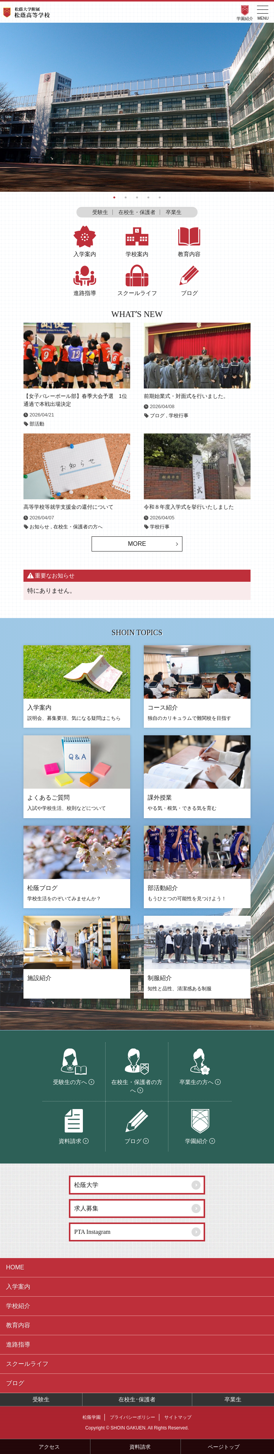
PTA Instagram (92, 1232)
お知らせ (39, 527)
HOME (15, 1267)
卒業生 (174, 212)
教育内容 (18, 1325)
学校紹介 (18, 1306)
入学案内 (18, 1286)
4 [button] (148, 197)
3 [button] (137, 197)
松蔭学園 (92, 1417)
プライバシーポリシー (132, 1417)
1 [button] (114, 197)
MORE (137, 544)
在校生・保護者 (137, 212)
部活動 (37, 424)
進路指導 (18, 1344)
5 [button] (159, 197)
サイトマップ (177, 1417)
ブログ (157, 415)
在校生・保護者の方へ (78, 527)
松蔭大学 (86, 1185)
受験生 (100, 212)
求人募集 (86, 1208)
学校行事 (178, 415)
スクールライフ (27, 1364)
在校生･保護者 (137, 1399)
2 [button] (125, 197)
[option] (137, 107)
